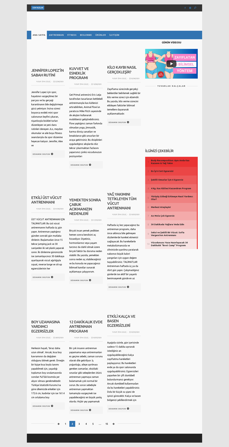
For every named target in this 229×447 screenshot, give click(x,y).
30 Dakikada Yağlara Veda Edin (167, 224)
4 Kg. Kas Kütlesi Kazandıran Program (171, 188)
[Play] (171, 63)
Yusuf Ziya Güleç (43, 81)
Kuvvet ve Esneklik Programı (79, 73)
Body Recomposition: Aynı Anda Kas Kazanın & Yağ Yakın (170, 162)
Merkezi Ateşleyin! (161, 207)
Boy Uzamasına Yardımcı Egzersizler (45, 326)
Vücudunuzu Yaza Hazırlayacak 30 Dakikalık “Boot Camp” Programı (169, 244)
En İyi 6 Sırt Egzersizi (162, 171)
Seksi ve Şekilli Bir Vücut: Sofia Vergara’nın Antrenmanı (167, 234)
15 (106, 424)
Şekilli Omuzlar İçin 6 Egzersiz (167, 179)
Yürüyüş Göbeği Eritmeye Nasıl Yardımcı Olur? (172, 198)
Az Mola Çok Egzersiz (163, 215)
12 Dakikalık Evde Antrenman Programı (86, 326)
